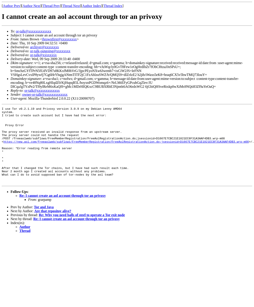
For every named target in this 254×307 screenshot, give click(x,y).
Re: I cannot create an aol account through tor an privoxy (62, 211)
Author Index (91, 6)
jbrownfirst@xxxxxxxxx (59, 39)
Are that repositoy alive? (52, 226)
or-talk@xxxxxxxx (43, 55)
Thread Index (113, 6)
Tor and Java (44, 222)
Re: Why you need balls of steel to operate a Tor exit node (82, 230)
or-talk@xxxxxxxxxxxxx (33, 31)
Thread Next (71, 6)
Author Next (31, 6)
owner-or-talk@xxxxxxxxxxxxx (45, 94)
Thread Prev (51, 6)
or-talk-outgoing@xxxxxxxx (50, 51)
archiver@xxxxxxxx (44, 47)
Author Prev (11, 6)
